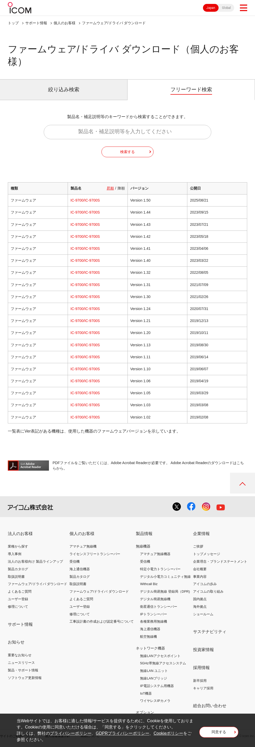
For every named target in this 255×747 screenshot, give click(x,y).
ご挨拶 (198, 546)
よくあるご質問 (19, 591)
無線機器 (143, 546)
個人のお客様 (64, 23)
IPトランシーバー (153, 614)
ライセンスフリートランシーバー (94, 554)
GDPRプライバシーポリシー (122, 733)
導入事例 (14, 554)
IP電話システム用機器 (157, 686)
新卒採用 (200, 681)
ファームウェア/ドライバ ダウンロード (37, 584)
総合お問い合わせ (209, 705)
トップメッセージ (206, 554)
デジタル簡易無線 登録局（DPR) (165, 591)
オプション (145, 712)
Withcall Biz (148, 584)
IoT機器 (146, 693)
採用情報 (201, 667)
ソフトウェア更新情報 (25, 678)
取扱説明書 (16, 577)
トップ (13, 23)
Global (226, 8)
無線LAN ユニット (154, 671)
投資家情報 (203, 649)
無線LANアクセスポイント (160, 656)
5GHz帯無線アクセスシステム (163, 663)
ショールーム (203, 614)
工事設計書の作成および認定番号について (101, 621)
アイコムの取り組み (208, 591)
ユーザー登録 (18, 599)
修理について (18, 607)
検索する (127, 152)
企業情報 (201, 533)
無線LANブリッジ (153, 678)
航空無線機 (148, 637)
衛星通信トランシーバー (158, 607)
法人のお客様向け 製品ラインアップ (35, 561)
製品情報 (144, 533)
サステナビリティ (209, 631)
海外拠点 (200, 607)
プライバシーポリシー (71, 733)
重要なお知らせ (19, 655)
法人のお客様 (20, 533)
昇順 (110, 188)
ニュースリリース (21, 663)
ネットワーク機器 (150, 648)
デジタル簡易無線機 (155, 599)
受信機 (74, 561)
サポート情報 (36, 23)
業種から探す (18, 546)
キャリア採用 (203, 688)
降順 (121, 188)
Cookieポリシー (168, 733)
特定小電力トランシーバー (160, 569)
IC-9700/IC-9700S (85, 200)
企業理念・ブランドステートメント (220, 561)
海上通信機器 (79, 569)
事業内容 (200, 577)
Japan (210, 8)
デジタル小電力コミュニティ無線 (165, 577)
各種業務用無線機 (153, 621)
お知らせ (16, 642)
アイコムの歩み (205, 584)
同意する (219, 732)
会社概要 (200, 569)
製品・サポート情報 (23, 670)
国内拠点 (200, 599)
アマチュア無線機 (83, 546)
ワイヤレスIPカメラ (155, 701)
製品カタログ (18, 569)
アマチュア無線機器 (155, 554)
